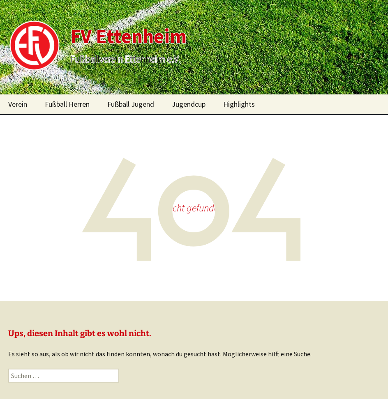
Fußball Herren (67, 104)
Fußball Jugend (130, 104)
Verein (17, 104)
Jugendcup (189, 104)
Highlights (239, 104)
